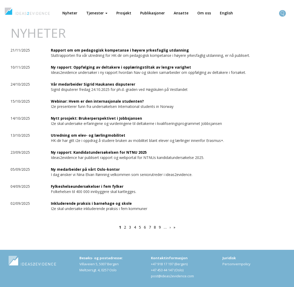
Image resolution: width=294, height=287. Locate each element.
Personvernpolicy (236, 264)
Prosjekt (123, 12)
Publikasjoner (152, 12)
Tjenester (96, 12)
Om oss (204, 12)
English (226, 12)
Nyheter (69, 12)
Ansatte (181, 12)
